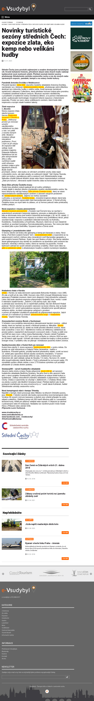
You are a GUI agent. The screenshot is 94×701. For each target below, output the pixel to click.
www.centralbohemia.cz (12, 415)
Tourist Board (6, 632)
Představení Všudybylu (9, 649)
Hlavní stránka (7, 22)
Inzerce (4, 654)
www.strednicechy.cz (32, 384)
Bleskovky (5, 651)
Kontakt (4, 656)
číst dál (65, 483)
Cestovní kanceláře (8, 630)
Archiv (4, 658)
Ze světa (5, 613)
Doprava (4, 616)
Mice (3, 625)
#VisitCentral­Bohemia (11, 419)
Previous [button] (3, 574)
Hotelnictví (5, 618)
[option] (20, 573)
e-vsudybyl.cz (6, 597)
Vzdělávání (5, 628)
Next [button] (91, 574)
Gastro (4, 620)
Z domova (19, 22)
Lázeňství (5, 623)
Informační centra (8, 635)
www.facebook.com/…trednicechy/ (17, 417)
